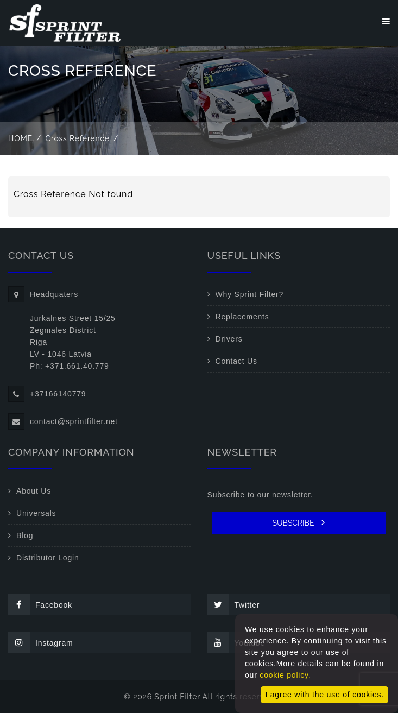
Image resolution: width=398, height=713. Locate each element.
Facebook (40, 604)
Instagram (40, 642)
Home (20, 138)
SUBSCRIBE (298, 522)
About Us (33, 491)
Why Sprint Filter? (250, 294)
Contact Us (236, 361)
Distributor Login (47, 557)
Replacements (242, 316)
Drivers (229, 339)
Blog (24, 535)
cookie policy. (285, 675)
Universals (36, 513)
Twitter (233, 604)
